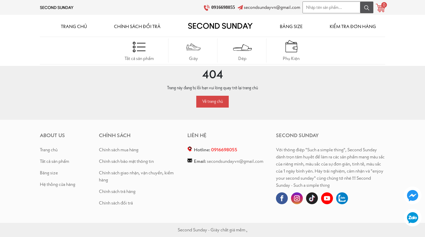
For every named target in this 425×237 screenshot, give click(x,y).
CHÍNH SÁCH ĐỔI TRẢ (137, 26)
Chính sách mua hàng (118, 149)
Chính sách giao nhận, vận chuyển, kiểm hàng (136, 176)
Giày (193, 50)
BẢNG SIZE (291, 26)
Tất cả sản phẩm (139, 50)
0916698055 (223, 7)
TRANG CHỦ (74, 26)
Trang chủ (49, 149)
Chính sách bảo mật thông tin (126, 161)
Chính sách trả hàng (117, 191)
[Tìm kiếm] (366, 7)
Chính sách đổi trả (116, 202)
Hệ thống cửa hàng (57, 184)
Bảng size (49, 172)
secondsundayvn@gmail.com (272, 7)
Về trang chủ (212, 101)
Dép (242, 50)
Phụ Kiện (291, 50)
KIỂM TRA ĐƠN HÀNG (353, 26)
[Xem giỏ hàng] (380, 8)
